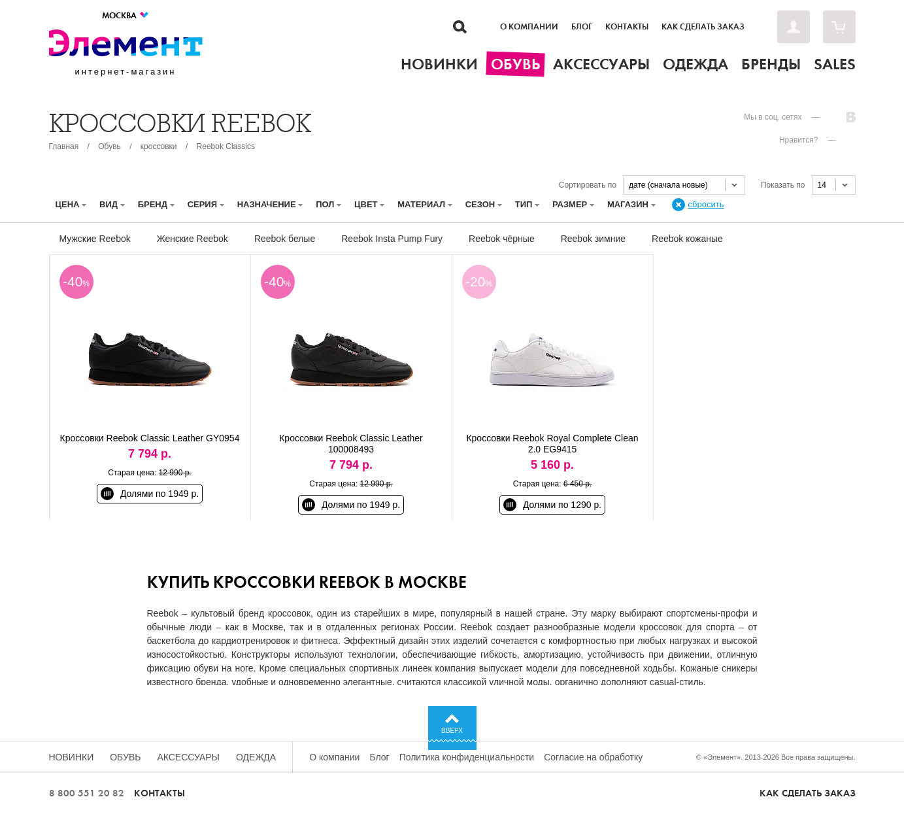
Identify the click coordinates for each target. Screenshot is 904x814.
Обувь (109, 146)
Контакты (626, 27)
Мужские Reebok (95, 238)
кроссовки (159, 146)
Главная (64, 146)
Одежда (256, 757)
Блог (581, 27)
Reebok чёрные (502, 238)
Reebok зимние (593, 238)
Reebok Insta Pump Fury (392, 238)
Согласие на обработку (593, 757)
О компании (529, 27)
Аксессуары (188, 757)
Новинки (71, 757)
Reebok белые (284, 238)
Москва (126, 15)
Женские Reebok (192, 238)
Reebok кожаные (687, 238)
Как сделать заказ (703, 27)
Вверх (452, 730)
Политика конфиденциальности (467, 757)
